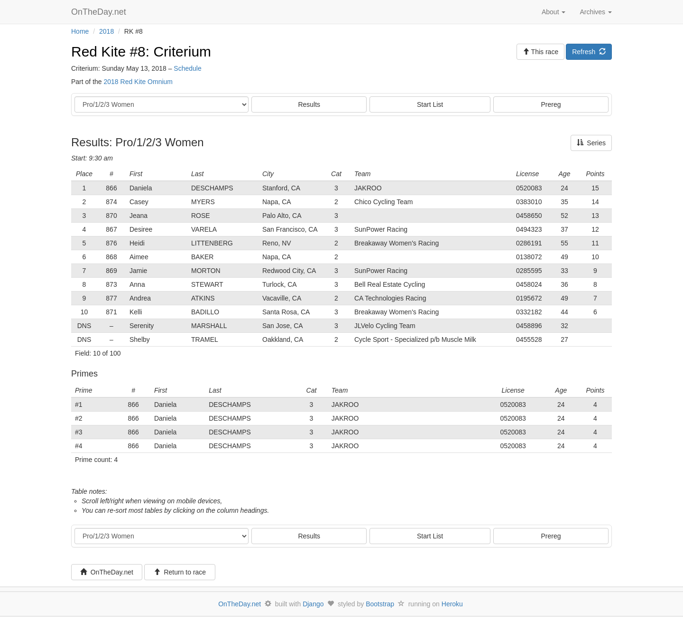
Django (313, 604)
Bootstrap (380, 604)
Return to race (180, 572)
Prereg (551, 104)
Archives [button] (596, 12)
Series (591, 143)
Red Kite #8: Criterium (141, 51)
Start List (430, 104)
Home (80, 31)
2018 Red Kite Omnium (138, 81)
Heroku (452, 604)
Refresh (589, 52)
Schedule (187, 68)
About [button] (553, 12)
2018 (106, 31)
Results (309, 104)
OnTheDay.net (100, 12)
